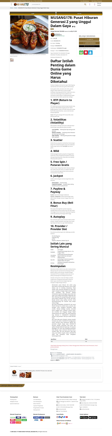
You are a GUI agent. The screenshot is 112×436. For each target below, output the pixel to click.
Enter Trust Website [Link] (61, 411)
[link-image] (29, 34)
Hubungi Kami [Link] (36, 409)
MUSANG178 (58, 57)
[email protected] (54, 346)
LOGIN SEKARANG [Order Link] (89, 43)
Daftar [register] (99, 5)
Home (11, 8)
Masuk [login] (99, 3)
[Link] (21, 4)
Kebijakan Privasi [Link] (14, 401)
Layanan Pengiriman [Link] (38, 405)
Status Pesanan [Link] (36, 403)
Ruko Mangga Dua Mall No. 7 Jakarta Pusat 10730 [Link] (67, 402)
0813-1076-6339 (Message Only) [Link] (64, 407)
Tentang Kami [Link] (13, 399)
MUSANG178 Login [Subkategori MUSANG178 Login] (62, 48)
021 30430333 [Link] (84, 407)
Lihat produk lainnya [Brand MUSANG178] (59, 35)
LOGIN (32, 13)
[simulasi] (90, 4)
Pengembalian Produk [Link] (38, 407)
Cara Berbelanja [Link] (84, 1)
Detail (15, 8)
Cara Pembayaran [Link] (37, 401)
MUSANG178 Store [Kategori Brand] (64, 50)
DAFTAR (79, 13)
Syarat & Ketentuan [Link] (14, 403)
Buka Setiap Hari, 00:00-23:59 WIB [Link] (88, 402)
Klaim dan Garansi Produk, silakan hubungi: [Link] (66, 399)
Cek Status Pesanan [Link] (96, 1)
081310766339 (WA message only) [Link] (88, 404)
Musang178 (60, 93)
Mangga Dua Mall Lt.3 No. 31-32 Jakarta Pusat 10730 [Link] (90, 400)
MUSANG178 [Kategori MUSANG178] (58, 45)
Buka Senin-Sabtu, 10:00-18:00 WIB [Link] (65, 404)
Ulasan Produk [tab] (15, 366)
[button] (85, 4)
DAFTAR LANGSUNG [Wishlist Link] (89, 46)
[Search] (58, 4)
